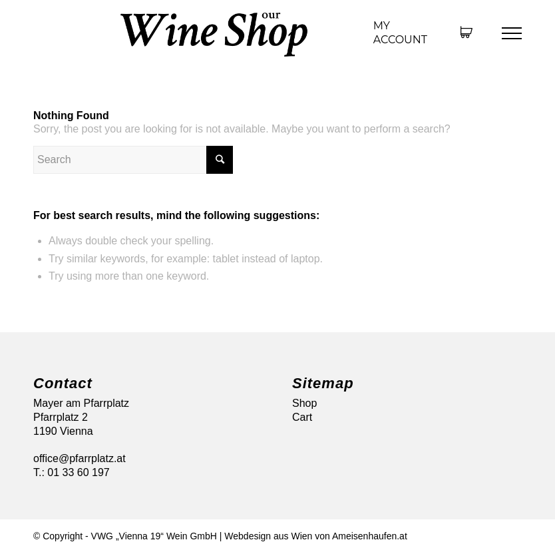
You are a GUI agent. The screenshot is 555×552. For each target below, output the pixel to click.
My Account (400, 32)
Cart (302, 417)
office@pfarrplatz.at (79, 458)
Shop (304, 403)
